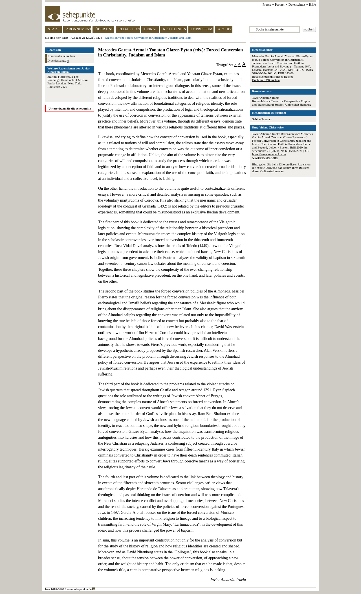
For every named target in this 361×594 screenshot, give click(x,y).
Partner (280, 4)
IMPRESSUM (201, 29)
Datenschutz (297, 4)
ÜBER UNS (104, 29)
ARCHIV (225, 29)
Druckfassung (58, 61)
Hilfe (312, 4)
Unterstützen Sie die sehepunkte (70, 108)
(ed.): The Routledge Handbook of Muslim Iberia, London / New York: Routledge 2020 (67, 81)
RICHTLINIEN (174, 29)
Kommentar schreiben (61, 56)
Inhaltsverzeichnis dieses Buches (272, 76)
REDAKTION (129, 29)
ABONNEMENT (78, 29)
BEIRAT (150, 29)
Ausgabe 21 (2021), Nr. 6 (86, 37)
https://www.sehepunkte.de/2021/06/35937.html (269, 155)
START (53, 29)
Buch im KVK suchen (265, 80)
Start (65, 37)
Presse (267, 4)
